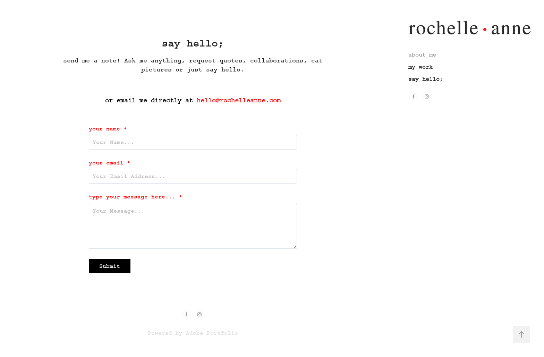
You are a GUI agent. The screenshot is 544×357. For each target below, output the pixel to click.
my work (420, 66)
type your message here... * (135, 196)
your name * (108, 128)
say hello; (425, 79)
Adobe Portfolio (212, 333)
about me (422, 54)
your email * (109, 162)
